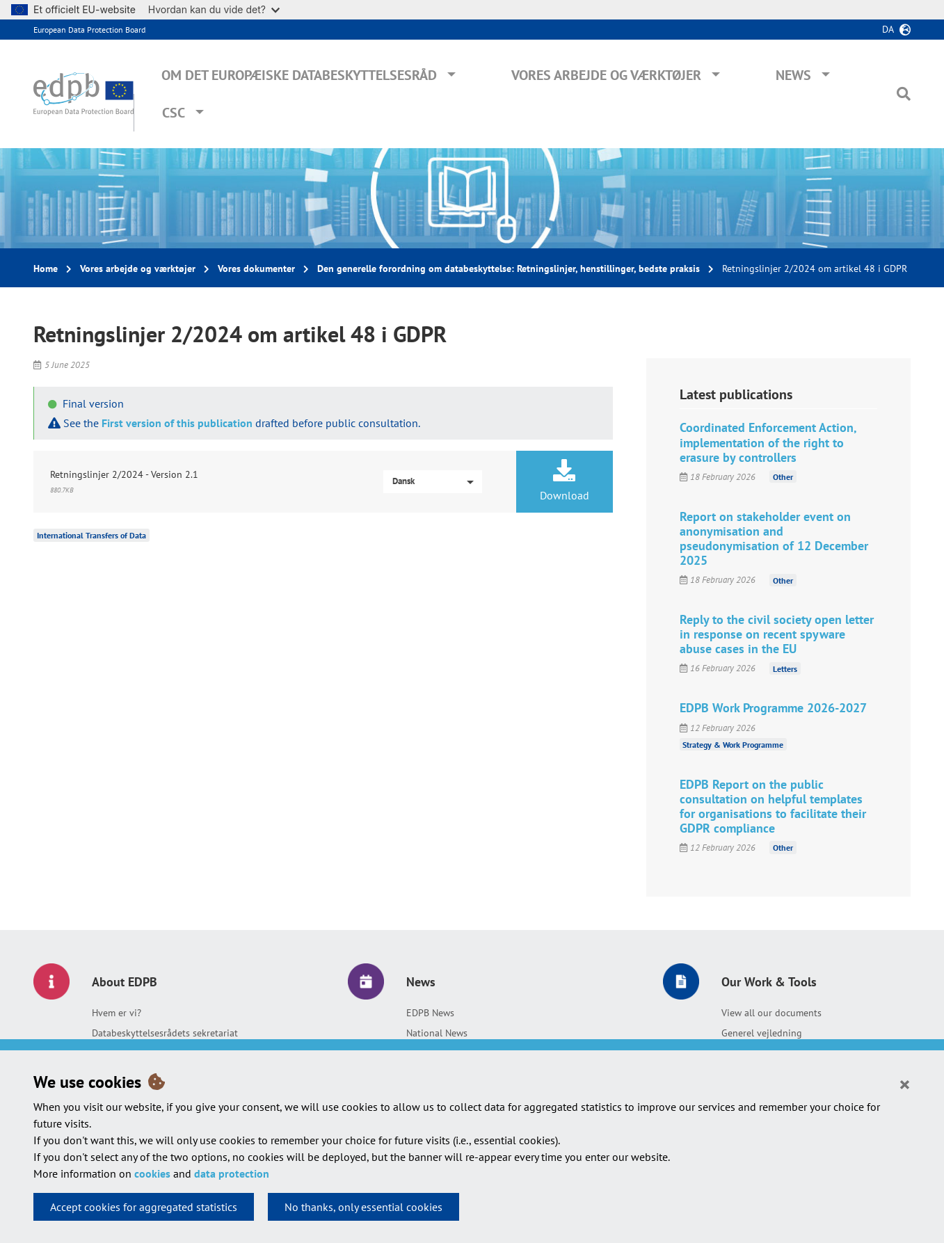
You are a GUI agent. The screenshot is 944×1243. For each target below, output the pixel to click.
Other (783, 477)
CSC (173, 113)
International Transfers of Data (91, 535)
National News (436, 1033)
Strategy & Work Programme (732, 744)
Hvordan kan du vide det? (214, 9)
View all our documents (771, 1013)
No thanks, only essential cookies (363, 1207)
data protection (231, 1173)
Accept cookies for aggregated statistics (143, 1207)
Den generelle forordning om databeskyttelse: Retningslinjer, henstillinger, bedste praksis (508, 268)
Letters (785, 668)
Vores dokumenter (256, 268)
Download (565, 480)
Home (45, 268)
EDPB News (430, 1013)
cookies (152, 1173)
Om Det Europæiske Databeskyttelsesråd (299, 75)
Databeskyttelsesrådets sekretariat (165, 1033)
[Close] (905, 1084)
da (888, 29)
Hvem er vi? (116, 1013)
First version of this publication (177, 423)
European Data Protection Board (89, 29)
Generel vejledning (761, 1033)
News (793, 75)
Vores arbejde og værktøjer (606, 75)
